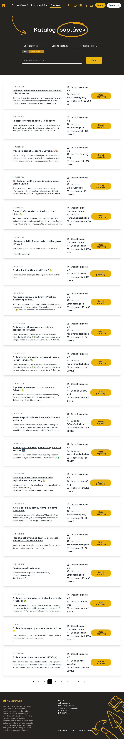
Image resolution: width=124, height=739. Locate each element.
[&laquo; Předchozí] (33, 681)
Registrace (114, 5)
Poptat (100, 5)
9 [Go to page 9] (84, 682)
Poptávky (55, 5)
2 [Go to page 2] (44, 682)
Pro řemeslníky (39, 5)
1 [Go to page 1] (38, 682)
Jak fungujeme (64, 703)
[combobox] (52, 60)
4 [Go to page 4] (55, 682)
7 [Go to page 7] (72, 682)
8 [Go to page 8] (78, 682)
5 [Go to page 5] (61, 682)
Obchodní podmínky (66, 705)
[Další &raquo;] (90, 681)
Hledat (94, 60)
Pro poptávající (19, 5)
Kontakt (61, 700)
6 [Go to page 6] (67, 682)
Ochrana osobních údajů (68, 708)
